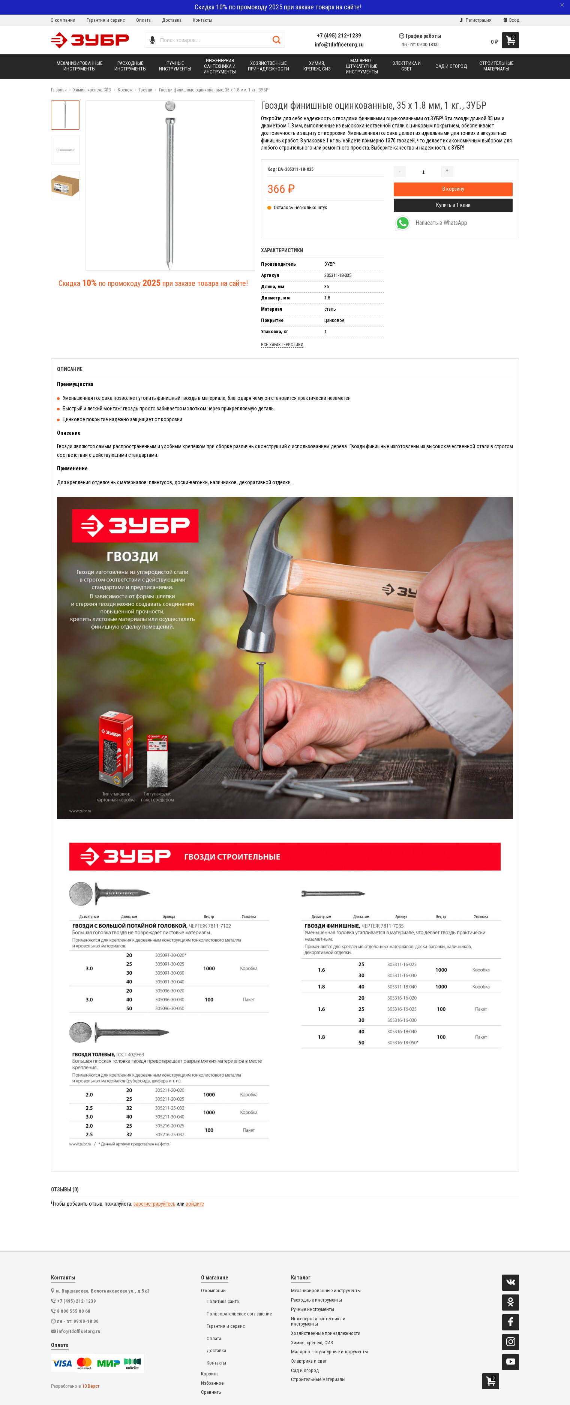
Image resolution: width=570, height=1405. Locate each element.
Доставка (172, 20)
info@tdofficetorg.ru (339, 45)
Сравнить (211, 1392)
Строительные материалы (318, 1379)
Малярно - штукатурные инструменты (329, 1351)
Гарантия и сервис (106, 20)
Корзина (210, 1374)
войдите (195, 1204)
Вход (511, 20)
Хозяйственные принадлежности (325, 1333)
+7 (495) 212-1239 (339, 36)
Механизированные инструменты (326, 1290)
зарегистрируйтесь (155, 1204)
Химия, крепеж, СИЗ (312, 1342)
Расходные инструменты (316, 1300)
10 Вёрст (90, 1386)
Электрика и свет (309, 1361)
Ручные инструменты (312, 1309)
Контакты (202, 20)
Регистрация (476, 20)
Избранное (212, 1383)
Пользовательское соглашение (239, 1314)
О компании (63, 20)
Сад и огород (305, 1370)
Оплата (143, 20)
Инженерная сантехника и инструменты (318, 1321)
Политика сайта (223, 1301)
